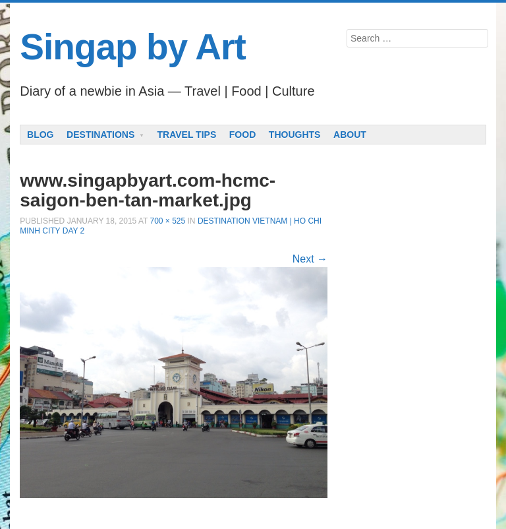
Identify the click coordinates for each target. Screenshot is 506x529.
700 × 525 (167, 221)
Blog (40, 134)
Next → (310, 258)
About (349, 134)
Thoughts (295, 134)
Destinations (100, 134)
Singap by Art (133, 46)
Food (242, 134)
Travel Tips (187, 134)
